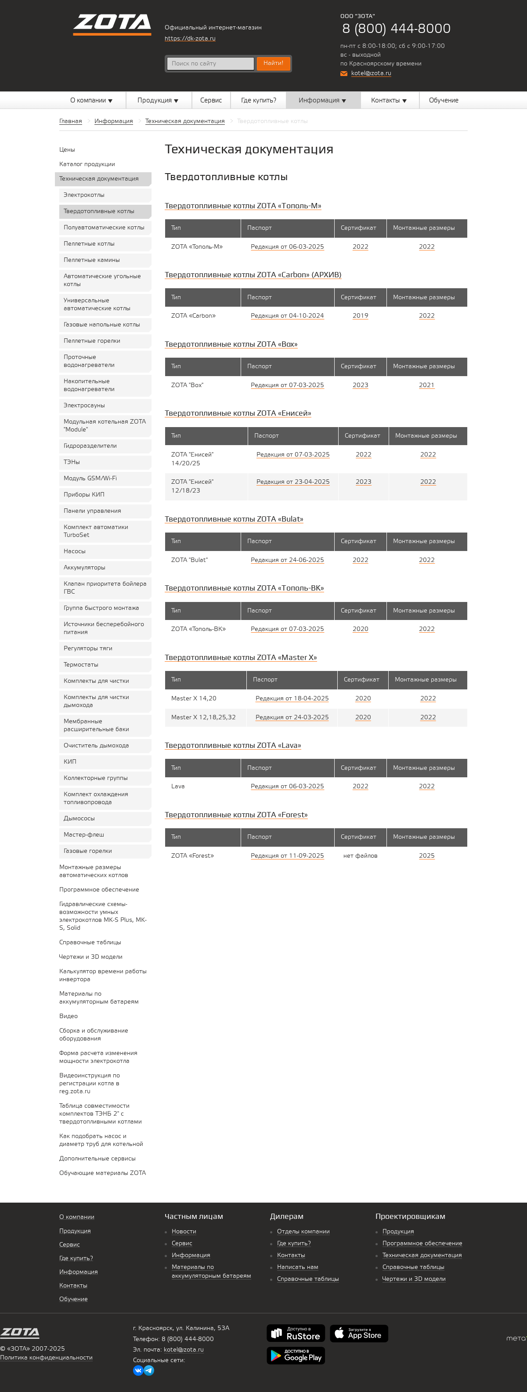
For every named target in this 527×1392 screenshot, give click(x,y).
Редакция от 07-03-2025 (287, 385)
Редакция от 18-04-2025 (292, 699)
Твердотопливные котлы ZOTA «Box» (231, 343)
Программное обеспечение (422, 1243)
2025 (427, 856)
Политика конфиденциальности (46, 1358)
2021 (427, 385)
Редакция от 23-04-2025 (293, 482)
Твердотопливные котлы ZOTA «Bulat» (234, 518)
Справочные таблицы (308, 1279)
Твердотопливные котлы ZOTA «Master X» (241, 657)
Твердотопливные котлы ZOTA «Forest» (236, 814)
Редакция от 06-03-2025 (287, 247)
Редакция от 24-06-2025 (287, 560)
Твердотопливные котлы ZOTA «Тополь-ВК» (244, 587)
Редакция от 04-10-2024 (287, 316)
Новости (184, 1232)
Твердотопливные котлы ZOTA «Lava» (233, 745)
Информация (191, 1255)
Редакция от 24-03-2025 (292, 717)
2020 (360, 629)
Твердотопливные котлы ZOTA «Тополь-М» (243, 205)
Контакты (291, 1255)
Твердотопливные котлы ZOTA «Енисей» (238, 412)
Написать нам (297, 1267)
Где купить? (294, 1243)
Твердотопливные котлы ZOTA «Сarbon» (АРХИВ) (253, 274)
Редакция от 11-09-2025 (287, 856)
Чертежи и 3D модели (414, 1279)
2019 (360, 316)
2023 (360, 385)
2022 (360, 247)
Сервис (182, 1243)
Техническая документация (422, 1255)
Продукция (398, 1232)
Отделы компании (303, 1232)
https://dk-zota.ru (190, 39)
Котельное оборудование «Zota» (112, 24)
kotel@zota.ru (371, 73)
